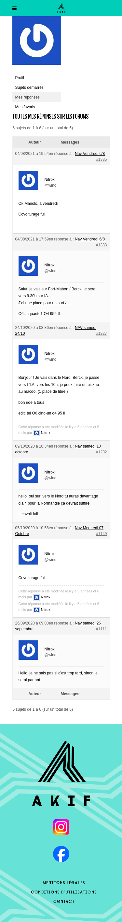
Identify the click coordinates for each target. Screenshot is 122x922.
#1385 (101, 159)
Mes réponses (27, 97)
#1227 (101, 333)
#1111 (101, 629)
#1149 (101, 533)
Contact (64, 901)
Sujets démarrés (29, 87)
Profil (19, 78)
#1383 (101, 245)
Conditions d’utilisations (64, 891)
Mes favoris (25, 107)
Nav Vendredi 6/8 (90, 153)
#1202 (101, 452)
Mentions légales (64, 882)
